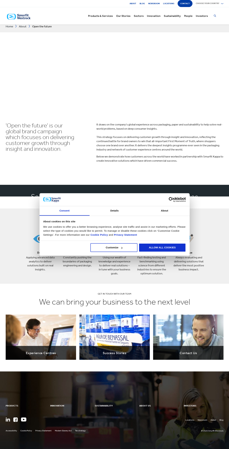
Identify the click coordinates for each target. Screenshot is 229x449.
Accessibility (11, 430)
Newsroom (154, 3)
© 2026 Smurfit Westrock (212, 431)
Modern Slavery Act (63, 430)
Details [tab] (114, 210)
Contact (185, 3)
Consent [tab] (64, 210)
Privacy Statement (125, 234)
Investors (202, 16)
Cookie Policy (99, 234)
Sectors (139, 16)
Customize (114, 247)
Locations (168, 3)
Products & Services (100, 16)
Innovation (153, 16)
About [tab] (164, 210)
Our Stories (123, 16)
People (188, 16)
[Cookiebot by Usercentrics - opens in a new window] (171, 199)
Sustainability (172, 16)
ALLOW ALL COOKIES (162, 247)
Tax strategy (80, 430)
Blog (142, 3)
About (133, 3)
